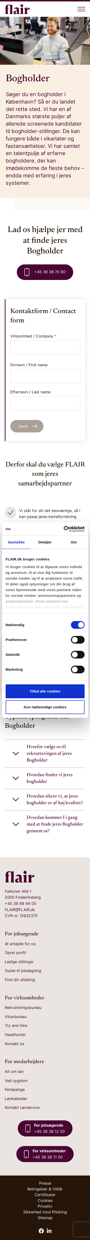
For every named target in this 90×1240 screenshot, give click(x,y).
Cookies (45, 1200)
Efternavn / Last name (45, 400)
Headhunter (15, 1034)
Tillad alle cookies (45, 691)
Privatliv (45, 1206)
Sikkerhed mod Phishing (45, 1212)
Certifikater (45, 1194)
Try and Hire (16, 1025)
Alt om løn (14, 1071)
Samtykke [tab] (16, 542)
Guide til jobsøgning (23, 970)
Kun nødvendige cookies (45, 707)
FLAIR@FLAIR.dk (20, 909)
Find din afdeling (20, 979)
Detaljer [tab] (45, 542)
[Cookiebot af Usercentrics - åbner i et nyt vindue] (64, 529)
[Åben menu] (81, 9)
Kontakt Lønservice (22, 1107)
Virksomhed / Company (33, 336)
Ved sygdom (16, 1080)
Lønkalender (16, 1098)
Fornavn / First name (45, 372)
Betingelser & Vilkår (45, 1189)
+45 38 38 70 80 (45, 272)
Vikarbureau (16, 1016)
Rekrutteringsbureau (23, 1007)
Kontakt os (14, 1043)
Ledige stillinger (19, 961)
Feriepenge (15, 1089)
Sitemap (45, 1217)
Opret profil (15, 952)
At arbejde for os (20, 943)
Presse (45, 1183)
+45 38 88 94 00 (20, 903)
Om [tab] (74, 542)
